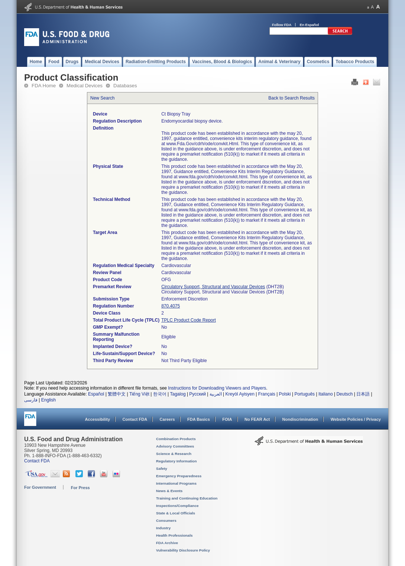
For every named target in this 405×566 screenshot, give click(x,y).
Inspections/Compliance (177, 506)
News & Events (169, 491)
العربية (216, 394)
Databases (125, 85)
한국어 (159, 394)
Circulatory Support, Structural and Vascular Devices (213, 286)
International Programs (176, 483)
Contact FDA (134, 419)
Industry (163, 528)
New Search (102, 98)
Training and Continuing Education (186, 498)
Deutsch (344, 394)
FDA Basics (198, 419)
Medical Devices (85, 85)
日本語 (363, 394)
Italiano (325, 394)
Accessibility (97, 419)
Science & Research (173, 454)
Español (96, 394)
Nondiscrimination (300, 419)
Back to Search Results (291, 98)
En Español (309, 25)
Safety (161, 468)
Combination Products (176, 439)
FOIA (227, 419)
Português (304, 394)
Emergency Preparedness (178, 476)
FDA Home (44, 85)
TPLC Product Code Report (188, 320)
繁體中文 (117, 394)
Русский (197, 394)
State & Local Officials (175, 513)
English (48, 400)
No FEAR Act (257, 419)
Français (266, 394)
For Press (80, 487)
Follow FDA (281, 25)
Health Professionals (174, 535)
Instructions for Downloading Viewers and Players (217, 388)
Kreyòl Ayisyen (240, 394)
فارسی (31, 400)
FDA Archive (167, 543)
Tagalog (178, 394)
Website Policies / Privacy (356, 419)
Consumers (166, 520)
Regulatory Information (176, 461)
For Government (40, 487)
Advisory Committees (175, 446)
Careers (167, 419)
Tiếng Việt (139, 394)
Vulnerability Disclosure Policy (183, 550)
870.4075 (170, 306)
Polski (285, 394)
